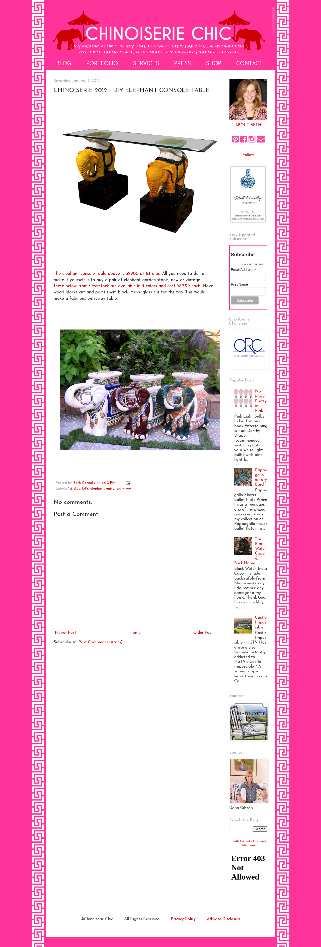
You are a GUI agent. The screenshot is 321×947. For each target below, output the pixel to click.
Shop (213, 64)
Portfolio (102, 64)
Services (146, 64)
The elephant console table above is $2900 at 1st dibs (107, 274)
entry (110, 489)
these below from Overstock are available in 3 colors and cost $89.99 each (127, 286)
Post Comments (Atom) (100, 642)
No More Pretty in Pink (261, 401)
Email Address (243, 269)
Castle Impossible (261, 622)
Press (182, 64)
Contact (249, 64)
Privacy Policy (183, 919)
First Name (239, 284)
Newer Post (65, 633)
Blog (63, 64)
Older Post (203, 633)
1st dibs (74, 489)
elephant (97, 489)
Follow (248, 155)
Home (134, 633)
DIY (85, 489)
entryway (123, 489)
